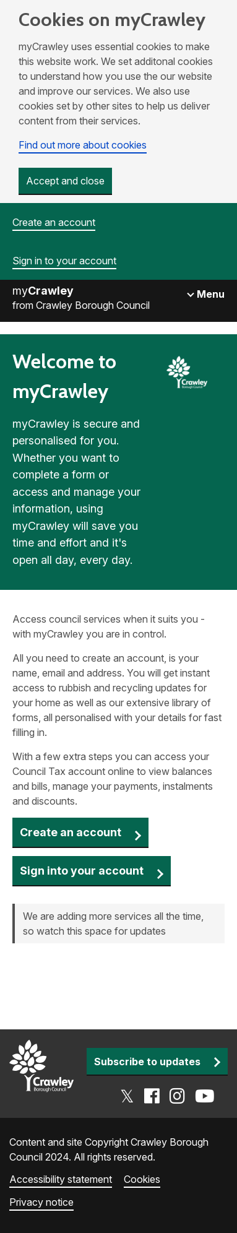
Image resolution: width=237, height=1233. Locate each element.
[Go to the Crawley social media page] (167, 1096)
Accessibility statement (60, 1179)
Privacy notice (41, 1202)
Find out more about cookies (83, 145)
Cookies (142, 1179)
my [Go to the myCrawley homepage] (43, 290)
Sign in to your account (64, 260)
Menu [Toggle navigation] (209, 294)
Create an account (53, 222)
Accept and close (65, 181)
